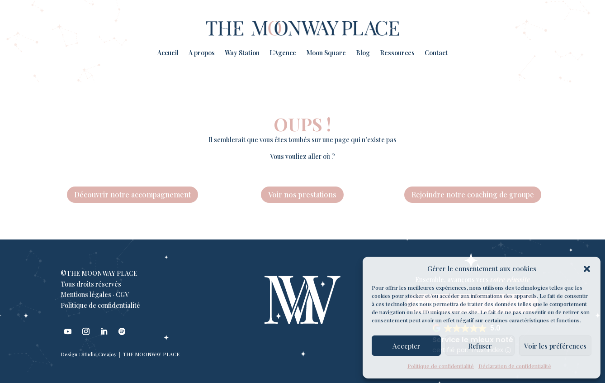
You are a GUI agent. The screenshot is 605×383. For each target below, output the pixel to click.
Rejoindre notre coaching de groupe (472, 194)
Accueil (168, 52)
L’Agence (282, 52)
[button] (586, 268)
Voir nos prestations (302, 194)
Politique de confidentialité (440, 365)
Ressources (397, 52)
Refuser (480, 345)
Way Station (242, 52)
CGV (122, 294)
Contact (436, 52)
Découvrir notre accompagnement (132, 194)
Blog (363, 52)
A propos (202, 52)
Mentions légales (86, 294)
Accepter (406, 345)
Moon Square (326, 52)
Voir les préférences (555, 345)
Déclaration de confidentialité (514, 365)
